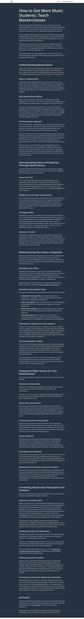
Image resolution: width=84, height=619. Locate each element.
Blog (58, 1)
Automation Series (68, 1)
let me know (36, 605)
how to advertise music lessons (49, 285)
